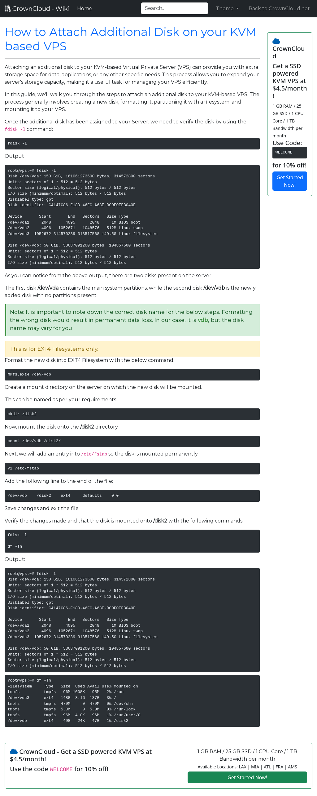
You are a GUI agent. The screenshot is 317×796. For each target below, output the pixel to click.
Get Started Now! (289, 181)
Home (86, 8)
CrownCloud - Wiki (37, 8)
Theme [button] (225, 8)
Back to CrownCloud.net (279, 8)
